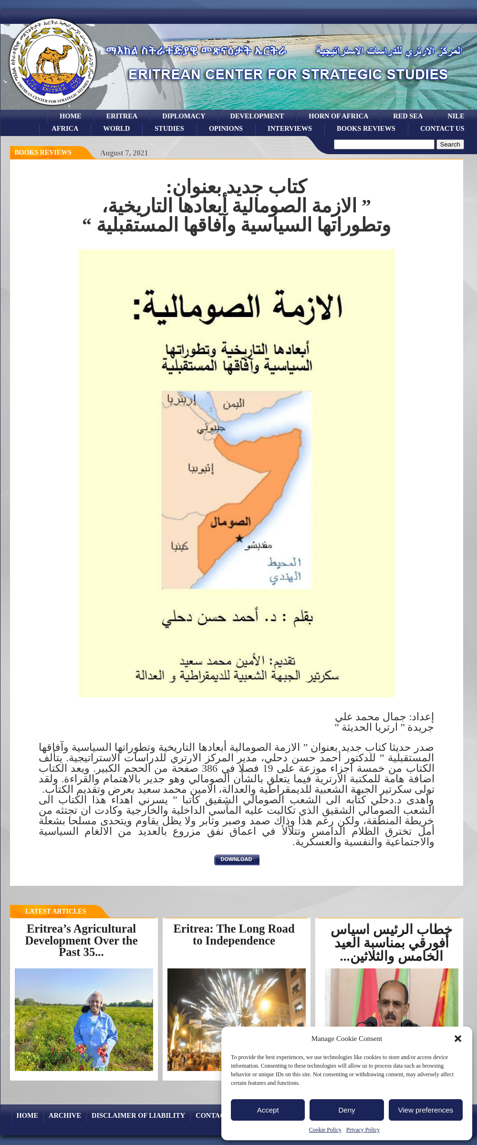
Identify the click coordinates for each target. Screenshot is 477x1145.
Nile (455, 116)
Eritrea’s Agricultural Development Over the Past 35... (81, 940)
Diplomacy (183, 116)
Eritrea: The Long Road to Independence (233, 934)
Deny (346, 1110)
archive (65, 1115)
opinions (226, 128)
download (236, 859)
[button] (458, 1038)
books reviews (366, 128)
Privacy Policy (363, 1129)
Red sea (408, 116)
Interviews (290, 128)
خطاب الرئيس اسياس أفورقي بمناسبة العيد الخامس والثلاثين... (391, 943)
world (116, 128)
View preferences (426, 1110)
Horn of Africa (338, 116)
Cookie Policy (325, 1129)
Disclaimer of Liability (138, 1115)
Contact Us (442, 128)
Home (71, 116)
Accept (268, 1110)
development (257, 116)
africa (65, 128)
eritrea (122, 116)
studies (169, 128)
